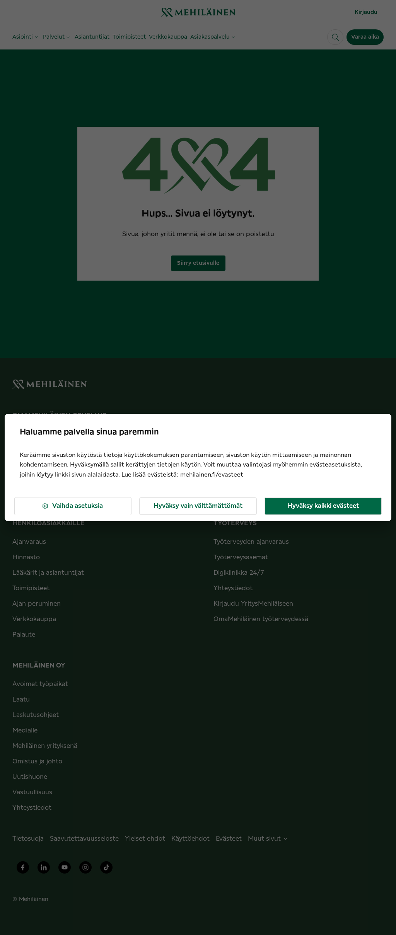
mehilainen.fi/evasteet (211, 475)
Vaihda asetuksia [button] (72, 506)
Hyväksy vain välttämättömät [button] (198, 506)
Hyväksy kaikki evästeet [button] (323, 506)
